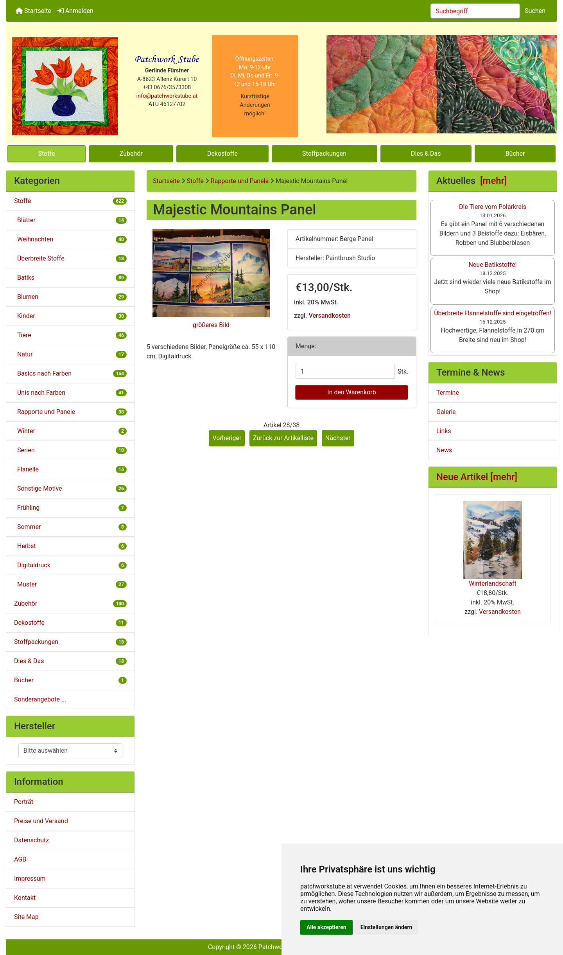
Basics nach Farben (70, 373)
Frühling (70, 507)
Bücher (515, 153)
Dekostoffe (222, 153)
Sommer (70, 527)
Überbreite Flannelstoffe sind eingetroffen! (492, 313)
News (444, 450)
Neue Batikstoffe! (492, 264)
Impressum (30, 878)
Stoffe (46, 153)
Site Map (26, 917)
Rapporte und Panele (240, 181)
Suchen (535, 10)
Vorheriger (226, 438)
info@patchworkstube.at (167, 96)
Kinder (70, 316)
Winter (70, 431)
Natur (70, 354)
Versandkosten (330, 315)
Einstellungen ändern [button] (386, 927)
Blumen (70, 296)
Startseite (33, 10)
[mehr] (493, 180)
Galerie (446, 411)
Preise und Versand (41, 821)
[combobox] (475, 11)
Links (443, 431)
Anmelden (75, 10)
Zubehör (131, 153)
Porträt (23, 802)
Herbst (70, 546)
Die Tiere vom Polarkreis (492, 206)
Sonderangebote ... (40, 699)
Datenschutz (31, 840)
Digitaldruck (70, 565)
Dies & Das (426, 153)
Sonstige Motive (70, 488)
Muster (70, 584)
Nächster (338, 438)
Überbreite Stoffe (70, 258)
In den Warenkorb (351, 392)
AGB (20, 859)
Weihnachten (70, 239)
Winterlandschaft (492, 544)
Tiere (70, 335)
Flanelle (70, 469)
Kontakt (25, 897)
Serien (70, 450)
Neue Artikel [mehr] (476, 476)
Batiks (70, 277)
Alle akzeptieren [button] (326, 927)
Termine (447, 392)
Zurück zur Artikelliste (283, 438)
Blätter (70, 220)
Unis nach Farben (70, 392)
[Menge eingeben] (345, 371)
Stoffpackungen (324, 153)
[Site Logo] (65, 86)
